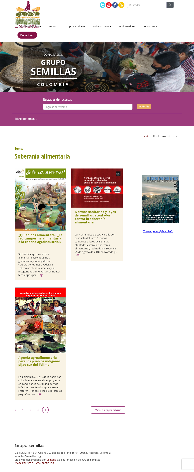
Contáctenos (150, 26)
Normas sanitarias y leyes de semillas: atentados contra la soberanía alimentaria (95, 217)
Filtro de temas (26, 119)
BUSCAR (144, 106)
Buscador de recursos (57, 99)
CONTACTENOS (45, 463)
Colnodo (51, 459)
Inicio (146, 136)
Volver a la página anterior (108, 410)
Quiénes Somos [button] (30, 26)
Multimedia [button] (127, 26)
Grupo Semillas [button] (75, 26)
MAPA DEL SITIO (24, 463)
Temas (53, 26)
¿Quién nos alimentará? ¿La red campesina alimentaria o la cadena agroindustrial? (40, 238)
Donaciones (27, 35)
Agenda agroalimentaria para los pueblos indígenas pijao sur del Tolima (39, 361)
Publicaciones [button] (102, 26)
